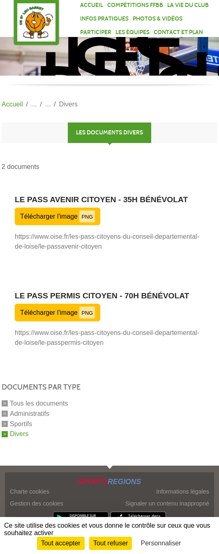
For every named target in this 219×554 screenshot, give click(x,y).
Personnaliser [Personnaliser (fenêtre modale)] (161, 543)
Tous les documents (39, 403)
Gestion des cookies (36, 503)
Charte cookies (29, 491)
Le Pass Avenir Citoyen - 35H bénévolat (101, 199)
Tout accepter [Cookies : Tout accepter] (61, 543)
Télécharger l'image (57, 216)
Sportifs (21, 423)
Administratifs (29, 413)
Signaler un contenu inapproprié (167, 503)
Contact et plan (178, 32)
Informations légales (182, 491)
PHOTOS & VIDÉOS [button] (157, 18)
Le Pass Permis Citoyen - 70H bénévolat (102, 295)
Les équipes (132, 32)
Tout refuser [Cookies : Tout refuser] (110, 543)
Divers (19, 433)
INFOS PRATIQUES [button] (104, 18)
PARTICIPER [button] (95, 32)
